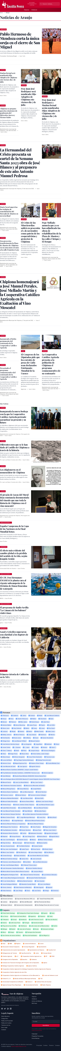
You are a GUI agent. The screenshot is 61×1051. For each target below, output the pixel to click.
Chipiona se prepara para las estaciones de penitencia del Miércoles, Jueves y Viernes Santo (8, 113)
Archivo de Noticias (37, 1001)
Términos (51, 1045)
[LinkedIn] (10, 1008)
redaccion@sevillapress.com (18, 1046)
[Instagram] (8, 1008)
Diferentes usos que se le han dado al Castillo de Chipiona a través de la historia (14, 447)
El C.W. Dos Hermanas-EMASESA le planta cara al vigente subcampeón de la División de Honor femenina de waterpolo (13, 583)
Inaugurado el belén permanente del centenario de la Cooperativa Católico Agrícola (8, 343)
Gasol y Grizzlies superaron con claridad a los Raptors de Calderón (14, 634)
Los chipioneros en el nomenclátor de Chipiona (12, 471)
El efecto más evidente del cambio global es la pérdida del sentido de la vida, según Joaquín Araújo (13, 554)
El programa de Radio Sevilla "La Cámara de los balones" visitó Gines (14, 610)
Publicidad (34, 1034)
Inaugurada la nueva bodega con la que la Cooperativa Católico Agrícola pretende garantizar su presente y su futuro (14, 417)
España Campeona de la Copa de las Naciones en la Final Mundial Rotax (14, 529)
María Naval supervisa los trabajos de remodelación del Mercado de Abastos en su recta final (9, 211)
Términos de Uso (5, 1025)
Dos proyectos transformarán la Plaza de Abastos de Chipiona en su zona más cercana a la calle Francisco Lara (9, 245)
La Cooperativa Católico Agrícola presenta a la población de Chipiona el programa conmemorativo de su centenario (51, 364)
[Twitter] (5, 1008)
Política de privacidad (37, 1030)
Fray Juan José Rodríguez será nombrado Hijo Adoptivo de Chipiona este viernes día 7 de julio (28, 96)
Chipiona (26, 10)
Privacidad (39, 1045)
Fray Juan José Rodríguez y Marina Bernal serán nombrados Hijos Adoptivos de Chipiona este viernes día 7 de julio (51, 109)
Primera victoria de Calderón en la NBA (14, 676)
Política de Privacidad (7, 1020)
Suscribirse (46, 1025)
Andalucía (34, 10)
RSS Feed (34, 1003)
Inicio (1, 12)
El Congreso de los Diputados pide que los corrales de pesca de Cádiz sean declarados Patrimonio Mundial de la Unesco (30, 364)
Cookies (45, 1045)
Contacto (3, 1029)
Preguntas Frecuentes (37, 1036)
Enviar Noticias (35, 1038)
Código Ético (4, 1018)
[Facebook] (2, 1008)
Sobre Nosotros (5, 1016)
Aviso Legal (4, 1027)
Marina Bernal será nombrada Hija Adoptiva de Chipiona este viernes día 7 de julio (8, 77)
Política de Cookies (6, 1023)
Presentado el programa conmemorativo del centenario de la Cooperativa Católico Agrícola (8, 373)
